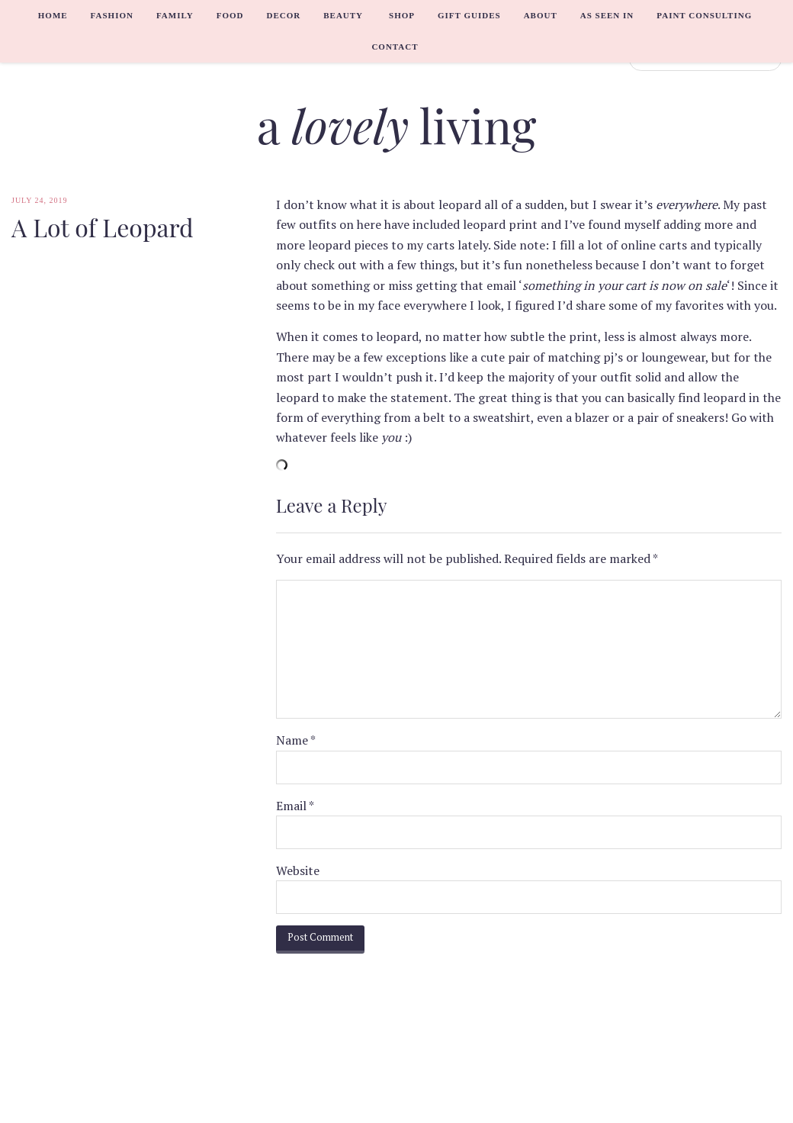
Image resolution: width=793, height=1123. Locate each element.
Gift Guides (469, 15)
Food (230, 15)
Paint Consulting (704, 15)
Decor (283, 15)
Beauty (343, 15)
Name (296, 740)
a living (397, 124)
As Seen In (607, 15)
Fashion (112, 15)
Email (295, 805)
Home (53, 15)
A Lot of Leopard (102, 227)
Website (297, 870)
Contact (394, 46)
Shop (402, 15)
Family (175, 15)
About (540, 15)
